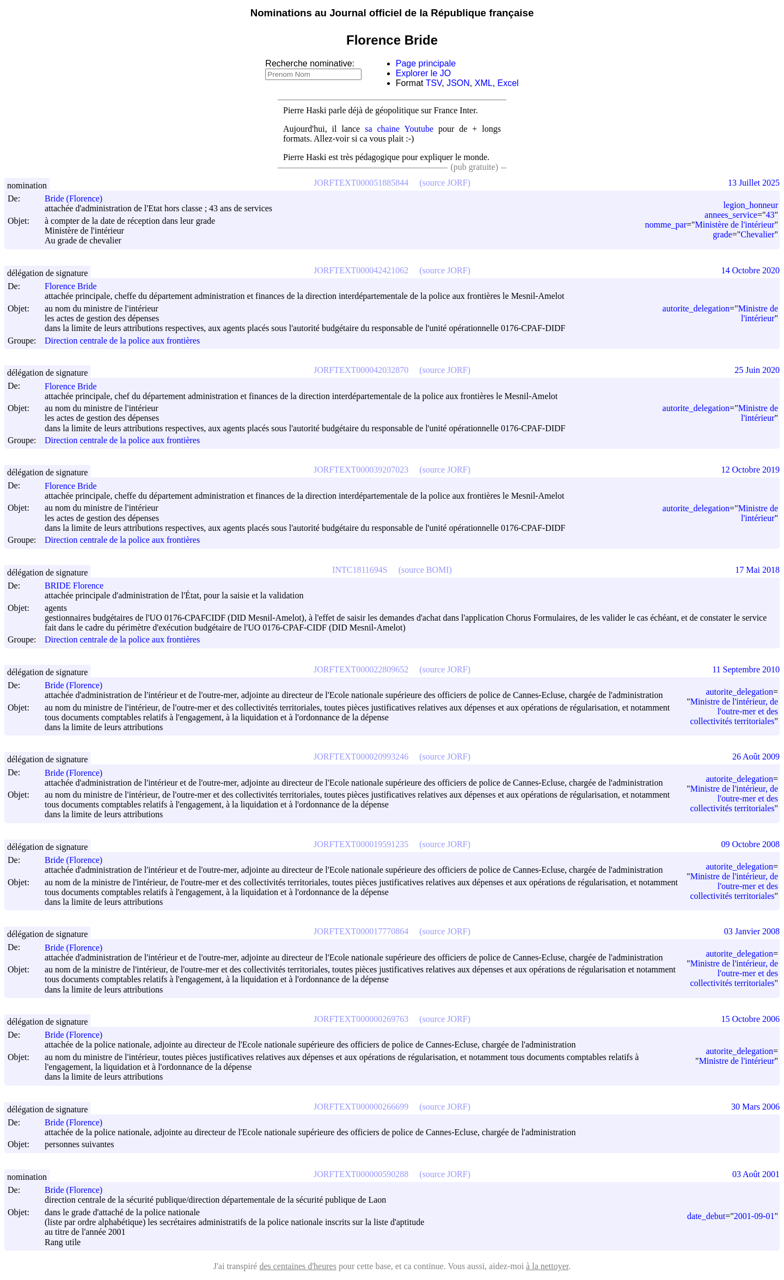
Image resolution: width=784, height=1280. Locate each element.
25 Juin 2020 (757, 370)
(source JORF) (444, 182)
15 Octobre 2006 (750, 1019)
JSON (458, 83)
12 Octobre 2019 (750, 469)
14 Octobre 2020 (750, 270)
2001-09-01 (754, 1216)
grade (722, 234)
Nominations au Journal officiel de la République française (392, 13)
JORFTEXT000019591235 (361, 844)
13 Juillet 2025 (754, 182)
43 (769, 214)
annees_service (731, 214)
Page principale (426, 63)
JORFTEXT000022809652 (361, 669)
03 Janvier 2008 (752, 931)
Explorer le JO (423, 73)
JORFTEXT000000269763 (361, 1019)
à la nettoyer (547, 1266)
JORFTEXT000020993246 (361, 756)
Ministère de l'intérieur (735, 224)
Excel (508, 83)
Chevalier (757, 234)
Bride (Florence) (78, 198)
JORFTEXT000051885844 (361, 182)
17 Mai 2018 (757, 569)
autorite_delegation (696, 308)
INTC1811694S (360, 569)
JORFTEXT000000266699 (361, 1106)
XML (484, 83)
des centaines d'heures (297, 1266)
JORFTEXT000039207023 (361, 469)
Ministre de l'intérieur (758, 313)
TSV (434, 83)
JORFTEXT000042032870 (361, 370)
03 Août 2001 (756, 1174)
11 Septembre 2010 (746, 669)
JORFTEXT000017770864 (361, 931)
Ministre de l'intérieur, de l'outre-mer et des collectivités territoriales (734, 711)
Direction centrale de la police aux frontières (122, 340)
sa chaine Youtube (399, 128)
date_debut (706, 1216)
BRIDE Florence (79, 585)
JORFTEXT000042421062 (361, 270)
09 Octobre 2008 (750, 844)
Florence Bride (76, 286)
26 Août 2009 (756, 756)
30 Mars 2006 (755, 1106)
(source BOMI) (425, 569)
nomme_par (666, 224)
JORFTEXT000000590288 (361, 1174)
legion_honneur (751, 205)
